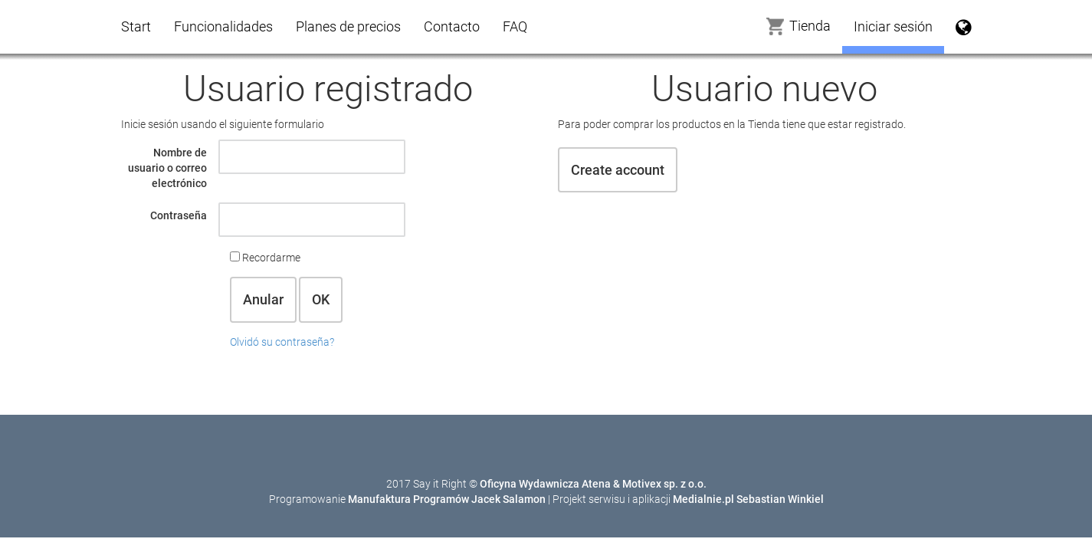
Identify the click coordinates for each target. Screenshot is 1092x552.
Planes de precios (348, 26)
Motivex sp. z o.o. (664, 484)
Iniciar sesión (893, 26)
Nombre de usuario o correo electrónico (167, 167)
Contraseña (178, 215)
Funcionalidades (223, 26)
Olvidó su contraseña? (282, 342)
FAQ (515, 26)
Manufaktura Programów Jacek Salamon (447, 499)
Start (136, 26)
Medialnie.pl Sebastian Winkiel (748, 499)
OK (321, 299)
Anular (263, 299)
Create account (617, 170)
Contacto (452, 26)
